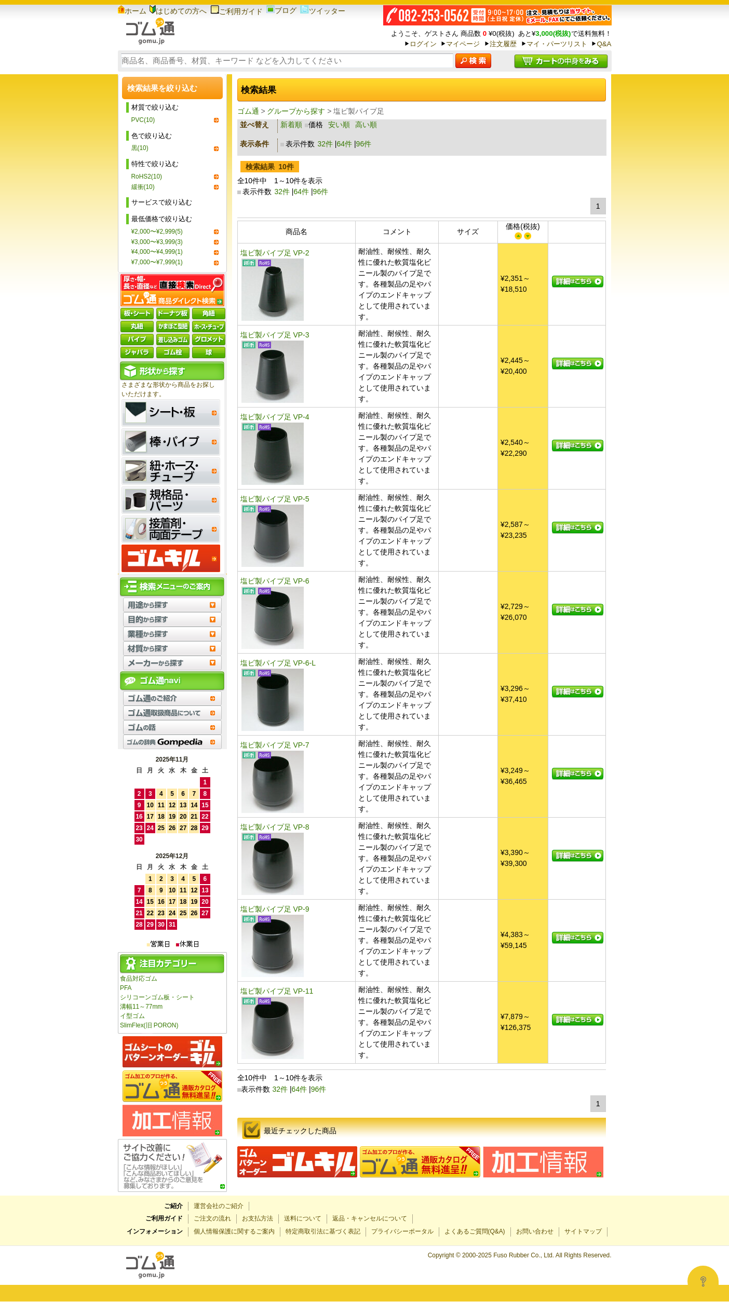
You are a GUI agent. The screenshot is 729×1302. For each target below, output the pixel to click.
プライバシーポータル (402, 1231)
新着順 (291, 124)
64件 (345, 144)
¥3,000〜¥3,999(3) (157, 242)
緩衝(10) (143, 187)
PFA (125, 988)
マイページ (463, 44)
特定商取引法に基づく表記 (323, 1231)
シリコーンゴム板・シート (157, 997)
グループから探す (296, 111)
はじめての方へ (178, 11)
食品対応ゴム (138, 978)
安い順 (339, 124)
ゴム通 (248, 111)
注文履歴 (503, 44)
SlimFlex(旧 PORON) (149, 1025)
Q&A (604, 44)
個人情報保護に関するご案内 (234, 1231)
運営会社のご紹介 (219, 1206)
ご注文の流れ (212, 1218)
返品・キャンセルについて (369, 1218)
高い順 (366, 124)
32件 (325, 144)
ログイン (423, 44)
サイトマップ (583, 1231)
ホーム (132, 11)
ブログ (281, 10)
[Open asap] (703, 1281)
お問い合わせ (535, 1231)
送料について (302, 1218)
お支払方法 (257, 1218)
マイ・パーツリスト (556, 44)
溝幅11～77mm (141, 1006)
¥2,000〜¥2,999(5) (157, 231)
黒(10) (139, 148)
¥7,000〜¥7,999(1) (157, 262)
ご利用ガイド (236, 11)
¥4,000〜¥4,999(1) (157, 251)
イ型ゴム (132, 1016)
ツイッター (322, 11)
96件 (364, 144)
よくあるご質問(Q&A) (474, 1231)
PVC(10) (143, 120)
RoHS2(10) (146, 176)
